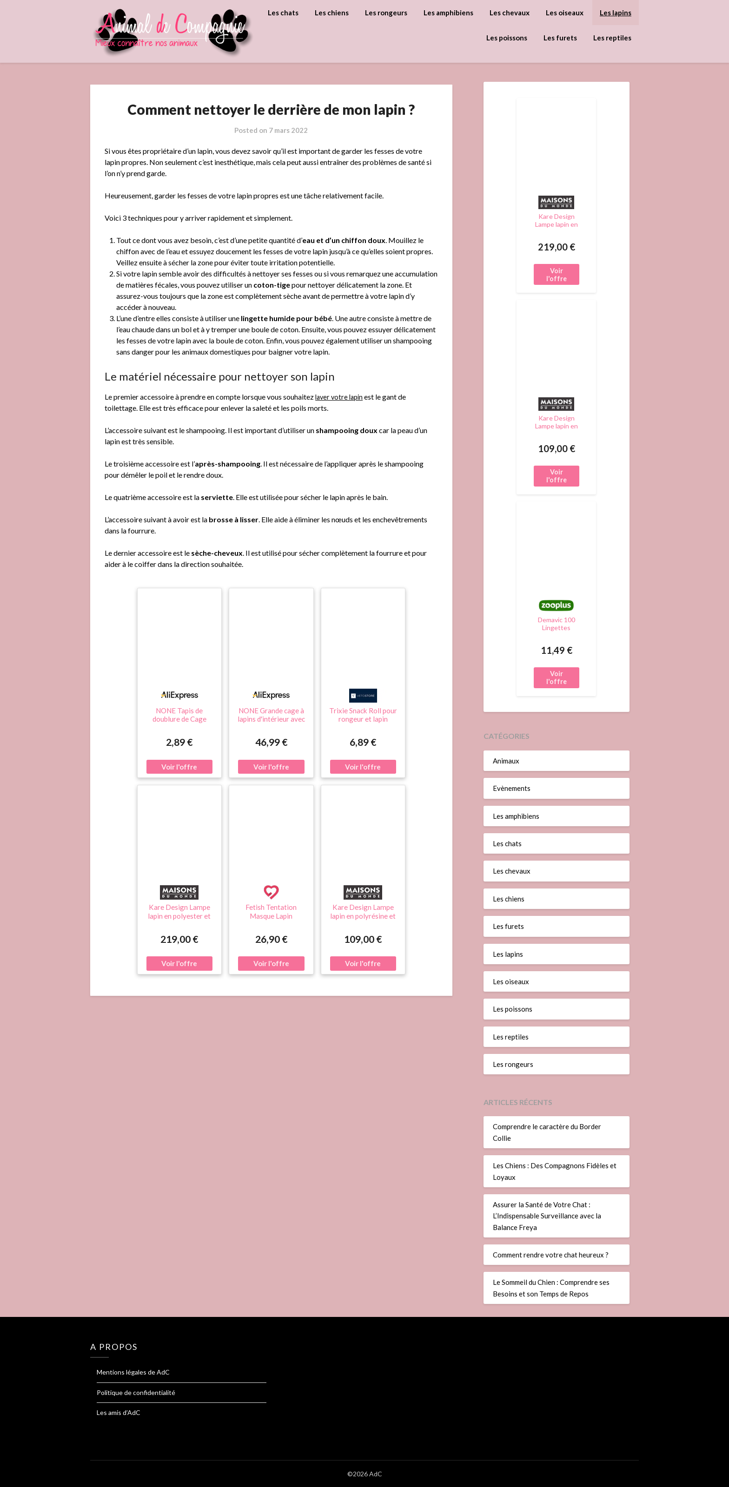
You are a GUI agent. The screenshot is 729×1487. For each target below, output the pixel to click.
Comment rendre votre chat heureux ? (551, 1254)
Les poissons (506, 37)
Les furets (560, 37)
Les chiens (332, 12)
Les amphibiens (448, 12)
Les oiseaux (564, 12)
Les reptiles (612, 37)
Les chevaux (510, 12)
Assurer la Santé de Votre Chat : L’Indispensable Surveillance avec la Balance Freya (547, 1215)
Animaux (506, 761)
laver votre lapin (340, 396)
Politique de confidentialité (136, 1392)
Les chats (283, 12)
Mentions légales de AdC (133, 1372)
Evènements (511, 788)
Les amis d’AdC (118, 1412)
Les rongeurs (386, 12)
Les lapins (615, 12)
